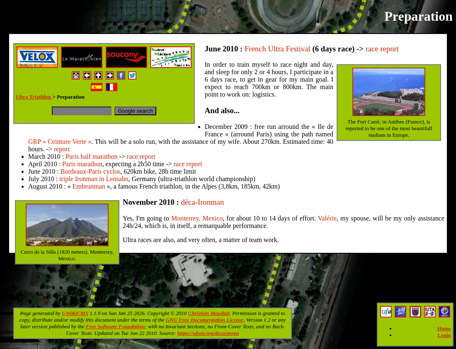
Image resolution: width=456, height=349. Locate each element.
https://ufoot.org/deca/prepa (208, 333)
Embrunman (89, 186)
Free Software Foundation (115, 326)
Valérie (327, 218)
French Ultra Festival (277, 48)
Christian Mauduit (209, 313)
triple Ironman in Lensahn (94, 178)
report (62, 149)
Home (444, 328)
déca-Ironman (202, 202)
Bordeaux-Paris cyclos (90, 171)
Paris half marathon (91, 156)
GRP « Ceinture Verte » (59, 141)
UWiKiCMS (75, 313)
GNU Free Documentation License (204, 320)
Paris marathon (82, 163)
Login (444, 335)
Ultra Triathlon (34, 97)
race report (382, 48)
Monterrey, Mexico (197, 218)
